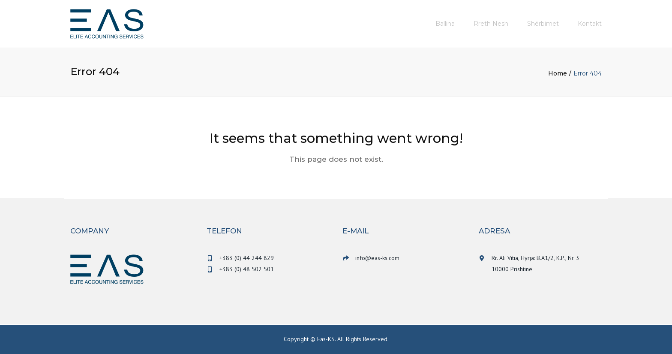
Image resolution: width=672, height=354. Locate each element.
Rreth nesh (491, 23)
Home (557, 73)
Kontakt (590, 23)
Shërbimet (543, 23)
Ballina (445, 23)
